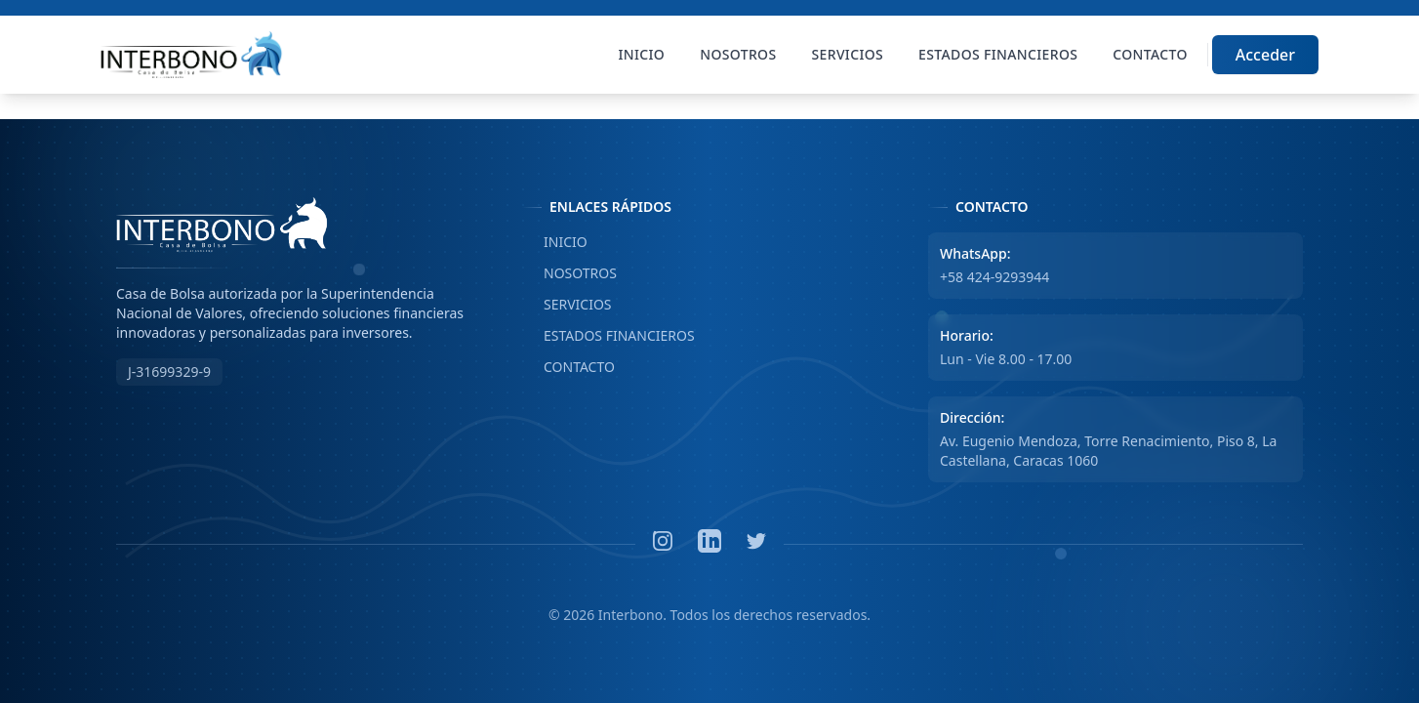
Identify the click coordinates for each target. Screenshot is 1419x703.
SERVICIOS (567, 304)
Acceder (1265, 54)
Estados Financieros (997, 54)
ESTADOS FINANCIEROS (608, 336)
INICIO (555, 242)
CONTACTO (568, 367)
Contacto (1150, 54)
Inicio (642, 54)
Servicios (848, 54)
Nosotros (738, 54)
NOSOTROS (569, 273)
